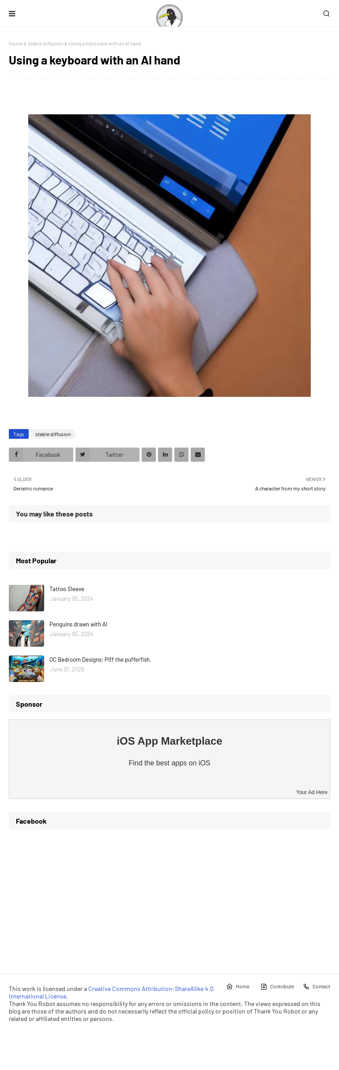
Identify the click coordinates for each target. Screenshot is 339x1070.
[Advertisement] (169, 898)
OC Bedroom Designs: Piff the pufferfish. (100, 659)
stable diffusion (45, 43)
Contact (316, 986)
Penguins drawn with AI (78, 624)
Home (16, 43)
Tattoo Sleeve (66, 588)
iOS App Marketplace (169, 741)
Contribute (277, 986)
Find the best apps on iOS (170, 763)
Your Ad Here (312, 792)
